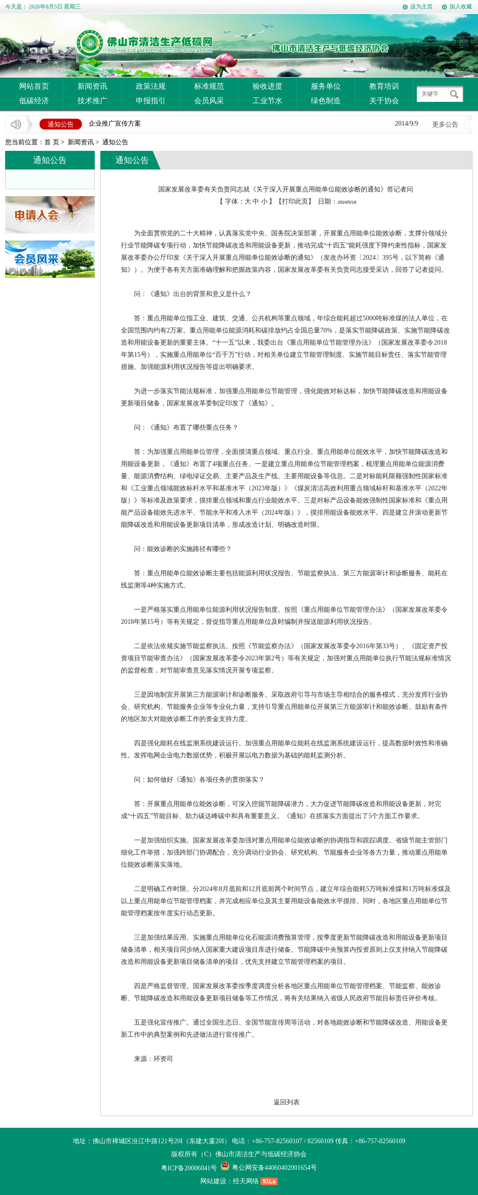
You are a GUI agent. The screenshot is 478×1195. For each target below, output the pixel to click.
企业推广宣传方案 (115, 123)
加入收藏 (461, 6)
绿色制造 (326, 101)
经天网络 (246, 1181)
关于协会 (384, 101)
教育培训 (384, 86)
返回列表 (287, 1102)
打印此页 (295, 201)
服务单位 (326, 86)
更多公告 (445, 124)
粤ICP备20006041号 (189, 1168)
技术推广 (92, 101)
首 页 (51, 142)
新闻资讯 (92, 86)
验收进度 (267, 86)
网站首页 (34, 86)
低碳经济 (34, 101)
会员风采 (209, 101)
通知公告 (115, 142)
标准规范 (209, 86)
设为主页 (421, 6)
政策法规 (151, 86)
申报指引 (151, 101)
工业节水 (267, 101)
